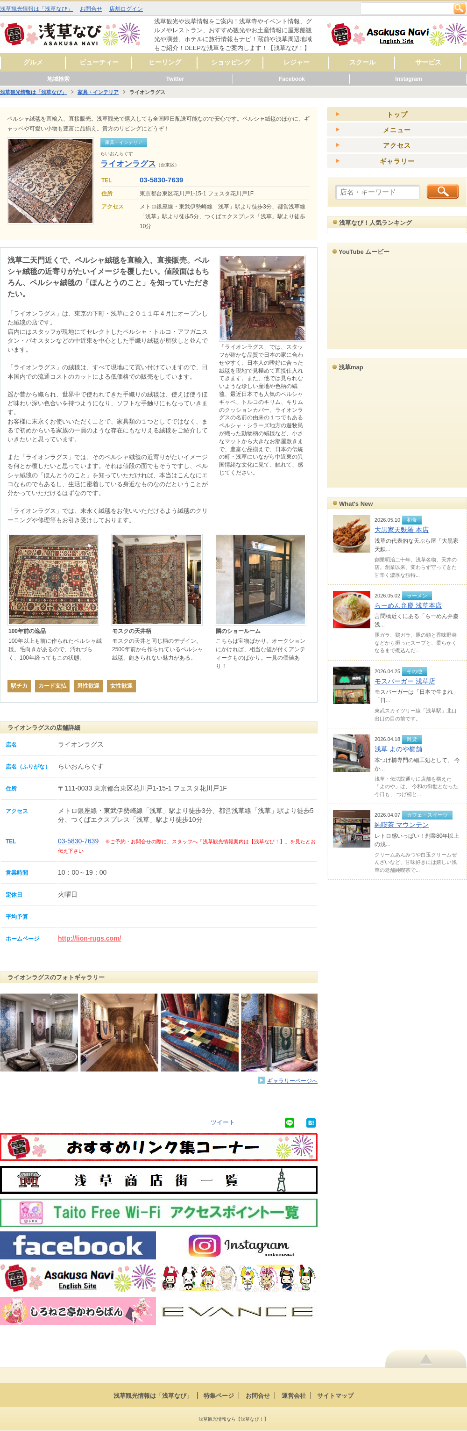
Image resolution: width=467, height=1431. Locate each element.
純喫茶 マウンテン (402, 824)
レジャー (296, 62)
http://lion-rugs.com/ (89, 938)
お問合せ (91, 9)
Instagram (408, 79)
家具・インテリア (98, 92)
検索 (459, 8)
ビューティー (99, 62)
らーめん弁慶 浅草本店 (408, 605)
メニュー (397, 130)
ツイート (223, 1122)
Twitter (175, 79)
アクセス (397, 145)
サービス (428, 62)
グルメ (33, 62)
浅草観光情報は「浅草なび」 (36, 9)
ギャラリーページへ (292, 1081)
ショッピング (230, 62)
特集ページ (219, 1395)
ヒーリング (165, 62)
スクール (362, 62)
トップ (397, 114)
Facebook (292, 79)
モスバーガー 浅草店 (405, 681)
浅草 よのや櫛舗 (398, 749)
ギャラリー (397, 161)
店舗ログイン (126, 9)
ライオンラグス (128, 163)
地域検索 (58, 79)
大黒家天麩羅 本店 (402, 529)
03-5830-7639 (161, 180)
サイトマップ (335, 1395)
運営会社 (294, 1395)
